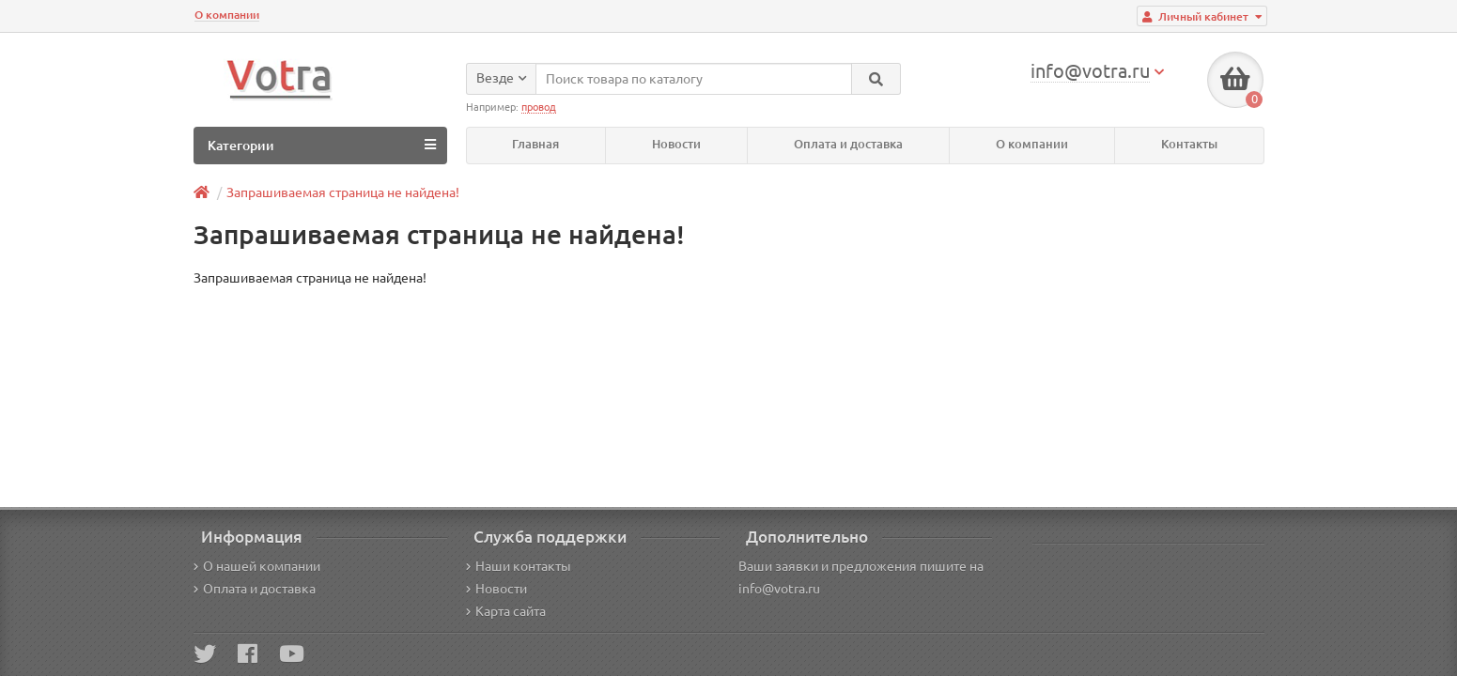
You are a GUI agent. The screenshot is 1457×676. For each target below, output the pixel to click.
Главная (535, 144)
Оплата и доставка (848, 144)
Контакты (1189, 144)
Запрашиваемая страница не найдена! (342, 192)
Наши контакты (518, 566)
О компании (226, 14)
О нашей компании (257, 566)
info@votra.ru (779, 588)
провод (538, 107)
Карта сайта (506, 611)
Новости (676, 144)
